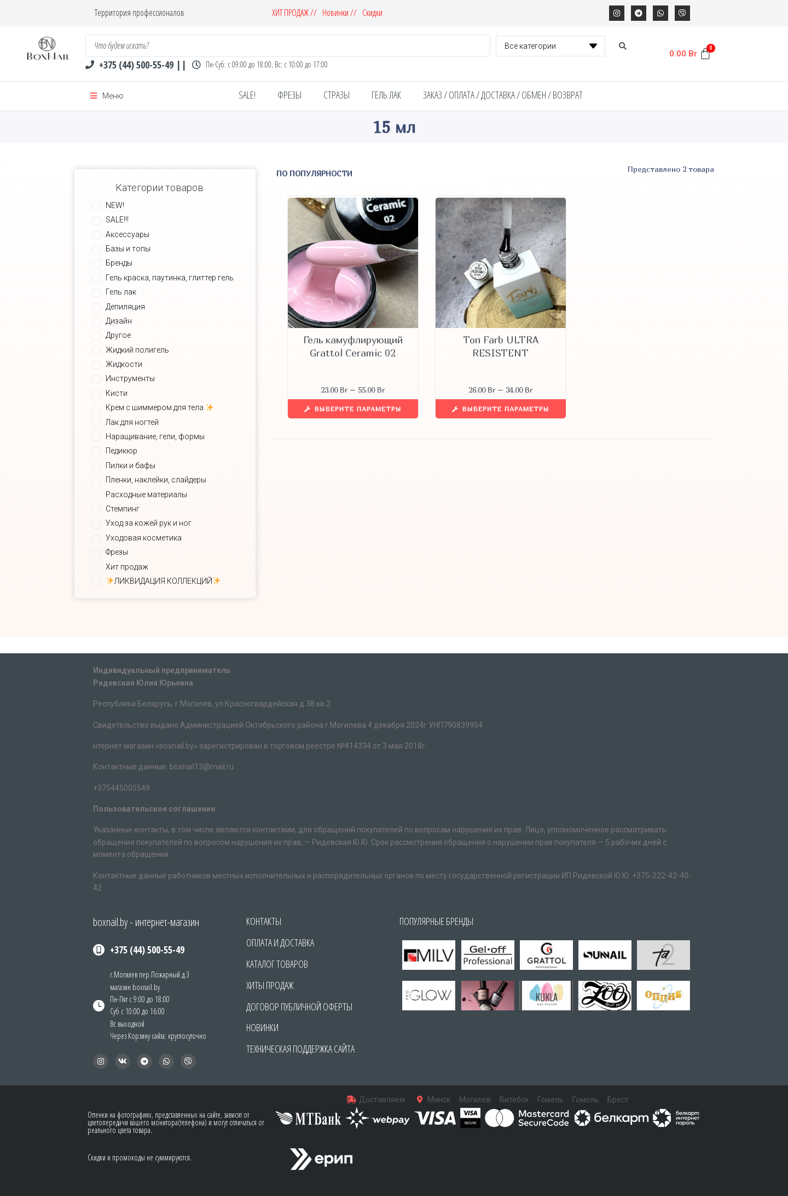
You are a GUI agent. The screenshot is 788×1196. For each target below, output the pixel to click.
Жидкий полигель (137, 350)
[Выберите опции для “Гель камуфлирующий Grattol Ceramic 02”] (353, 408)
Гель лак (121, 292)
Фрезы (117, 552)
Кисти (117, 393)
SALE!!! (117, 219)
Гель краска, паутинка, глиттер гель (170, 277)
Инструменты (130, 378)
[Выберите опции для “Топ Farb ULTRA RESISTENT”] (501, 408)
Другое (118, 335)
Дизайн (119, 321)
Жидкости (124, 364)
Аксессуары (127, 234)
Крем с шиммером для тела (159, 407)
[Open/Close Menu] (107, 96)
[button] (410, 995)
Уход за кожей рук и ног (149, 523)
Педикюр (121, 450)
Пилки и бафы (130, 465)
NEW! (115, 205)
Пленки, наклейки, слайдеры (156, 479)
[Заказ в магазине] (378, 173)
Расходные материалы (146, 494)
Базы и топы (128, 248)
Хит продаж (127, 566)
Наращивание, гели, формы (155, 436)
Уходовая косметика (144, 537)
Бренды (119, 262)
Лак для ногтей (132, 422)
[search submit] (623, 46)
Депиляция (125, 306)
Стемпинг (123, 508)
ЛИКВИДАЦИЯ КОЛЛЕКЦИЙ (163, 581)
